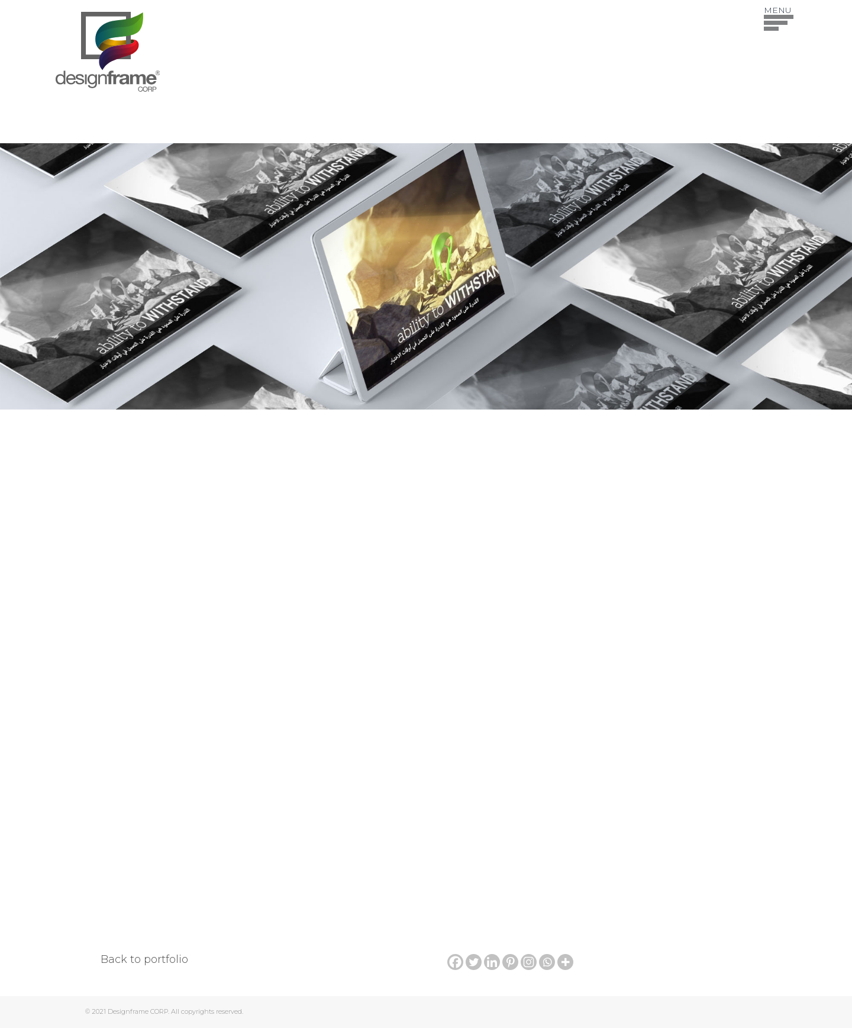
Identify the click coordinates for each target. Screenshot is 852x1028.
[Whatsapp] (547, 962)
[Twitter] (474, 962)
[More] (565, 962)
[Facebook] (455, 962)
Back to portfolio (144, 959)
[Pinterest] (510, 962)
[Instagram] (529, 962)
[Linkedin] (492, 962)
